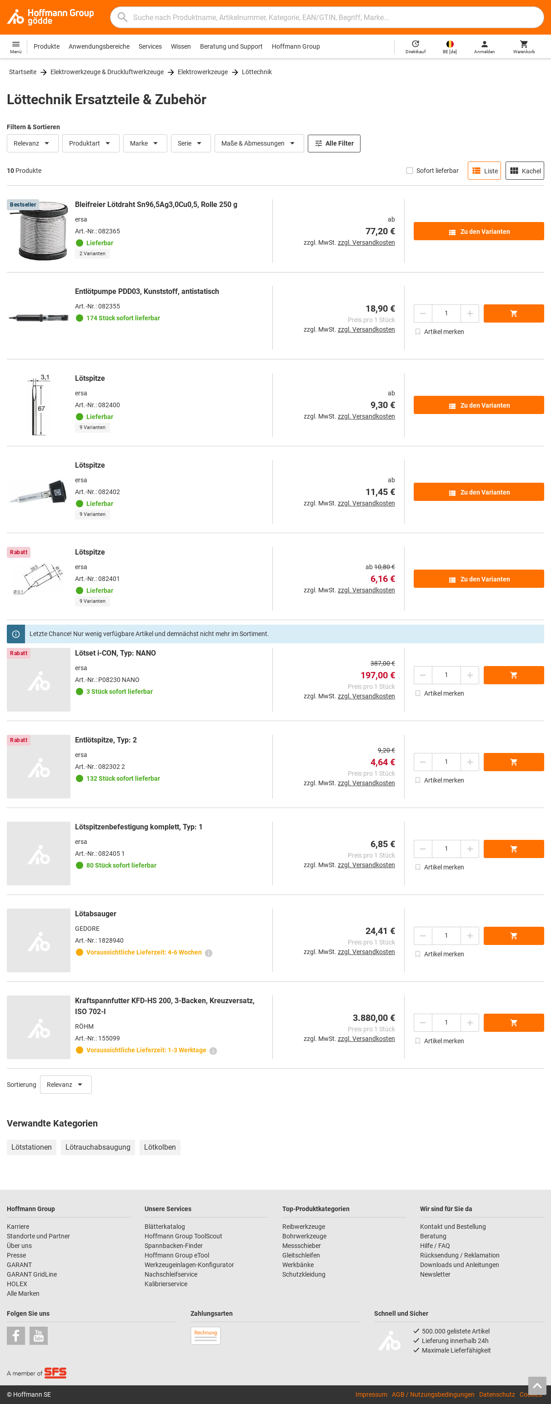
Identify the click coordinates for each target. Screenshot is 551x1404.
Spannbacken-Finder (174, 1245)
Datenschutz (497, 1394)
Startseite (22, 72)
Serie (191, 143)
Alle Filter (334, 143)
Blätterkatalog (165, 1226)
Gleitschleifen (301, 1255)
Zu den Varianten (479, 232)
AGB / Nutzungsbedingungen (433, 1394)
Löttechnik (257, 72)
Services (150, 46)
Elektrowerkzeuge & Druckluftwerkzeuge (107, 72)
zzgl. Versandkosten (366, 242)
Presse (16, 1255)
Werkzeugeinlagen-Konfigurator (189, 1264)
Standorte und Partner (38, 1236)
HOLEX (17, 1284)
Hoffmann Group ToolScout (183, 1236)
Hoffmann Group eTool (177, 1255)
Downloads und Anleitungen (459, 1264)
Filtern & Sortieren (33, 127)
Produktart (91, 143)
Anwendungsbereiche (99, 46)
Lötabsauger (95, 913)
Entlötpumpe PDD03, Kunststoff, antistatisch (147, 291)
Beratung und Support (231, 46)
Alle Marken (23, 1293)
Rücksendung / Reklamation (460, 1255)
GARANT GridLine (32, 1274)
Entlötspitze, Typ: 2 (106, 740)
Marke (145, 143)
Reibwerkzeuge (303, 1226)
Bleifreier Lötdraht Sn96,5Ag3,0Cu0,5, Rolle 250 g (156, 204)
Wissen (181, 46)
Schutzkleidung (304, 1274)
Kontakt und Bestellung (453, 1226)
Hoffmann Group (296, 46)
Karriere (18, 1226)
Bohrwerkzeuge (304, 1236)
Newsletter (435, 1274)
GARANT (19, 1264)
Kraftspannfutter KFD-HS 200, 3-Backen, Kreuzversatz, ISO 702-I (165, 1006)
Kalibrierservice (166, 1284)
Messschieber (301, 1245)
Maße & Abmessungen (259, 143)
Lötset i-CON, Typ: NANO (115, 653)
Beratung (433, 1236)
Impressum (371, 1394)
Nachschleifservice (171, 1274)
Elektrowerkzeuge (203, 72)
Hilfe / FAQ (435, 1245)
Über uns (19, 1245)
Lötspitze (90, 378)
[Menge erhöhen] (470, 313)
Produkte (47, 46)
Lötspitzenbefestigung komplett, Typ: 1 (139, 827)
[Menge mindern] (423, 313)
